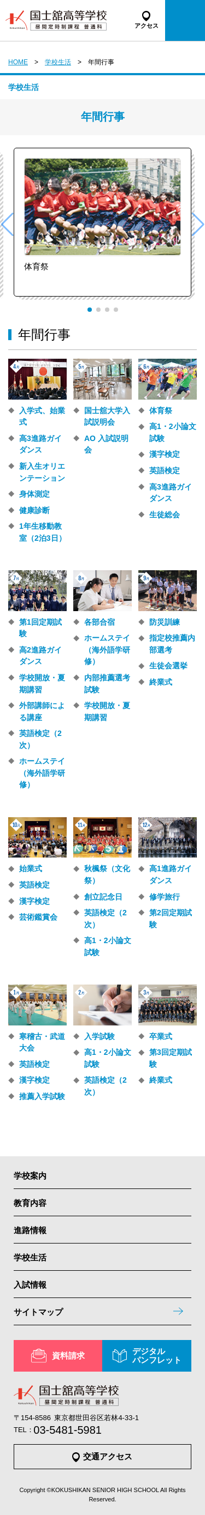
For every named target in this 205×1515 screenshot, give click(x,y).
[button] (89, 309)
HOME (18, 62)
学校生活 (58, 62)
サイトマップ (38, 1312)
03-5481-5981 (67, 1430)
